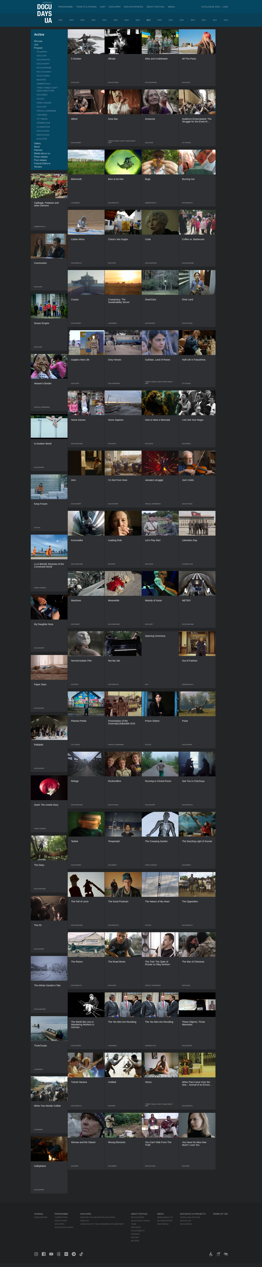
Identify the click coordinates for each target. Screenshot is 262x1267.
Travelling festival (190, 1217)
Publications (40, 1217)
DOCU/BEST (42, 94)
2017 (149, 20)
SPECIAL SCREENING (46, 111)
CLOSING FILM (43, 127)
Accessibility (138, 1231)
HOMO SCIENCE (44, 103)
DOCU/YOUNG (43, 75)
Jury (103, 7)
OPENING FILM (43, 123)
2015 (171, 20)
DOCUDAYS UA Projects (193, 1214)
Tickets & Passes (86, 7)
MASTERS (41, 79)
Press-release (41, 156)
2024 (71, 20)
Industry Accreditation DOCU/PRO (97, 1217)
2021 (104, 20)
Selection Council (140, 1221)
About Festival (156, 7)
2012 (204, 20)
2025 (60, 20)
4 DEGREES (42, 115)
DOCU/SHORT (43, 63)
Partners (38, 149)
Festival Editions (42, 163)
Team (133, 1224)
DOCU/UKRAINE (44, 67)
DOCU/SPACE (186, 1224)
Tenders (38, 166)
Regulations (137, 1217)
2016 (160, 20)
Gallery (37, 143)
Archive (135, 1241)
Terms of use (220, 1214)
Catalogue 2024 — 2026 (214, 7)
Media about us (42, 153)
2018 (138, 20)
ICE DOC (40, 98)
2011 (215, 20)
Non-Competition (44, 71)
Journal (38, 1214)
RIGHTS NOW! (43, 135)
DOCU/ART (42, 107)
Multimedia (163, 1224)
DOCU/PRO (114, 7)
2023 (82, 20)
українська (47, 2)
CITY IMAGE (42, 119)
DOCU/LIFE (41, 55)
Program (38, 47)
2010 (226, 20)
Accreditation (164, 1221)
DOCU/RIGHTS (43, 59)
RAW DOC (84, 1221)
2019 (126, 20)
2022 (93, 20)
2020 (115, 20)
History (135, 1237)
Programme (65, 7)
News (37, 146)
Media (171, 7)
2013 (193, 20)
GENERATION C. (44, 83)
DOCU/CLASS (43, 131)
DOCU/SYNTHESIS (133, 7)
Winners (38, 41)
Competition (42, 51)
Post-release (40, 160)
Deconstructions (64, 1227)
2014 (182, 20)
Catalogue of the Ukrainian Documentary (102, 1224)
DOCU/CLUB (185, 1221)
